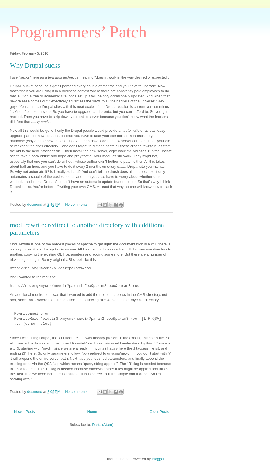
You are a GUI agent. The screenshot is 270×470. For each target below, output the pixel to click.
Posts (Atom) (102, 424)
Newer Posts (24, 411)
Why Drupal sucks (35, 65)
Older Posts (159, 411)
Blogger (158, 459)
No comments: (77, 204)
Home (92, 411)
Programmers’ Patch (78, 32)
